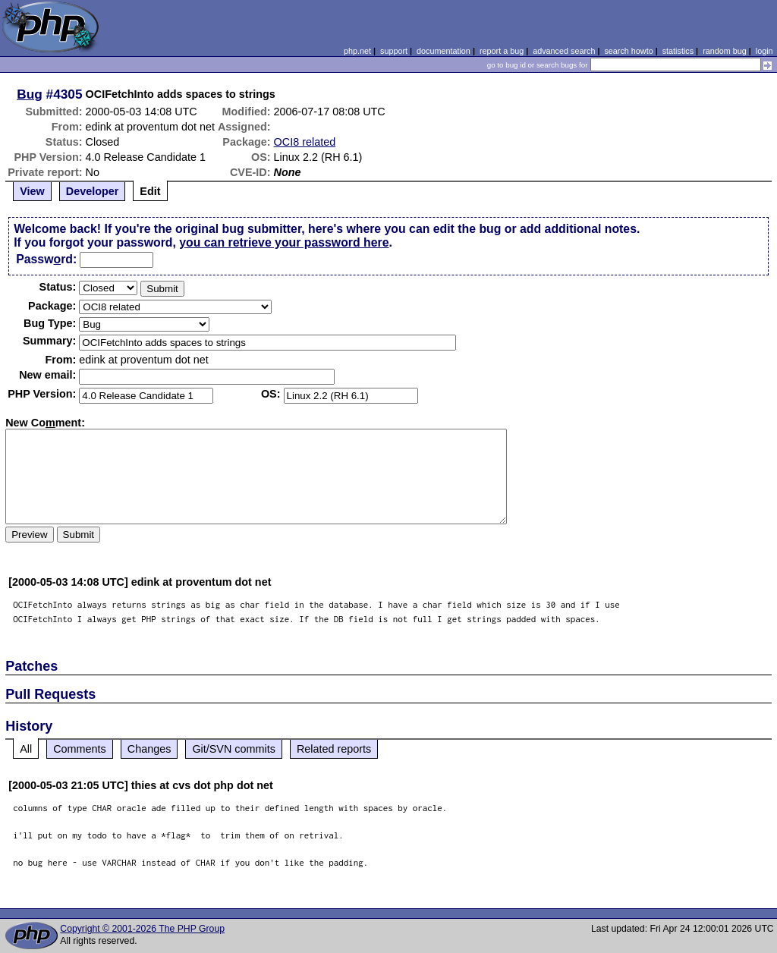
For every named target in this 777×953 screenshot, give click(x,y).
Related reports (334, 749)
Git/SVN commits (233, 749)
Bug (29, 94)
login (764, 50)
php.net (357, 50)
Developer (92, 191)
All (26, 749)
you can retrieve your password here (283, 242)
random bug (725, 50)
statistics (678, 50)
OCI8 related (305, 142)
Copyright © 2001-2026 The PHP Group (142, 928)
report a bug (502, 50)
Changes (149, 749)
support (393, 50)
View (32, 191)
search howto (628, 50)
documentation (443, 50)
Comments (79, 749)
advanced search (564, 50)
